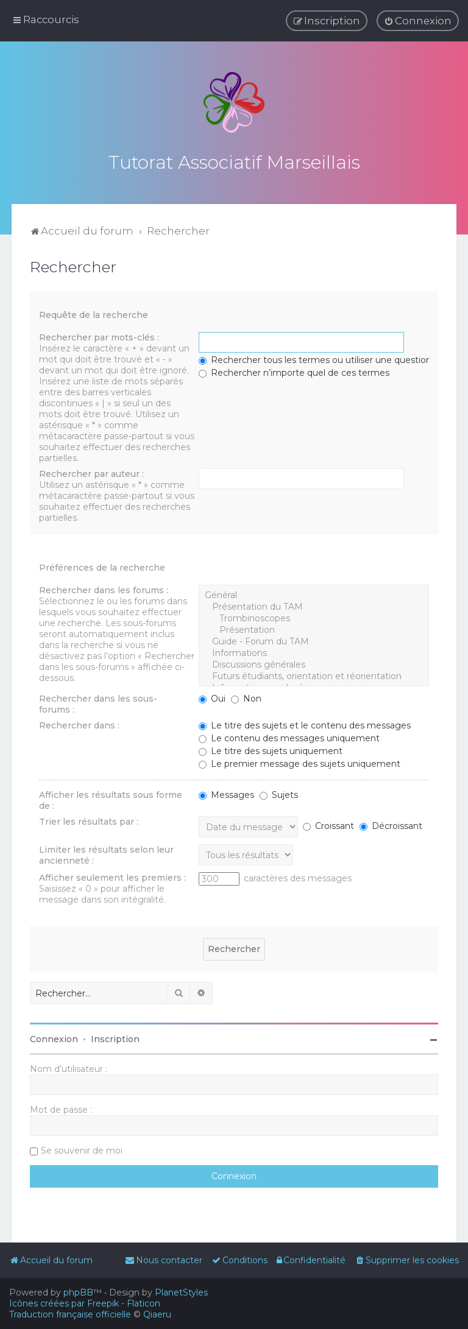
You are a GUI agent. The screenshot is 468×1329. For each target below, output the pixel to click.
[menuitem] (418, 20)
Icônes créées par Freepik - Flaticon (84, 1303)
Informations (314, 651)
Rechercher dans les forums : (103, 588)
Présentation (314, 628)
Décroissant (391, 824)
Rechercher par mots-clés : (99, 335)
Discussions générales (314, 663)
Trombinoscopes (314, 616)
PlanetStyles (181, 1292)
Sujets (279, 793)
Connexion (54, 1037)
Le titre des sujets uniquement (270, 749)
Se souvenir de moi (81, 1148)
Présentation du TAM (314, 605)
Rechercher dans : (79, 723)
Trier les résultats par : (88, 819)
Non (246, 696)
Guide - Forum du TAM (314, 640)
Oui (212, 696)
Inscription (115, 1037)
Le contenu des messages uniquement (289, 736)
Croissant (328, 824)
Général (314, 593)
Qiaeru (157, 1314)
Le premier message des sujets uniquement (299, 761)
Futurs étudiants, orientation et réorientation (314, 674)
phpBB (78, 1292)
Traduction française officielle (70, 1314)
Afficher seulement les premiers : (112, 875)
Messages (226, 793)
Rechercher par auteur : (91, 472)
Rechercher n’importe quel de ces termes (294, 370)
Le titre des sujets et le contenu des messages (305, 723)
